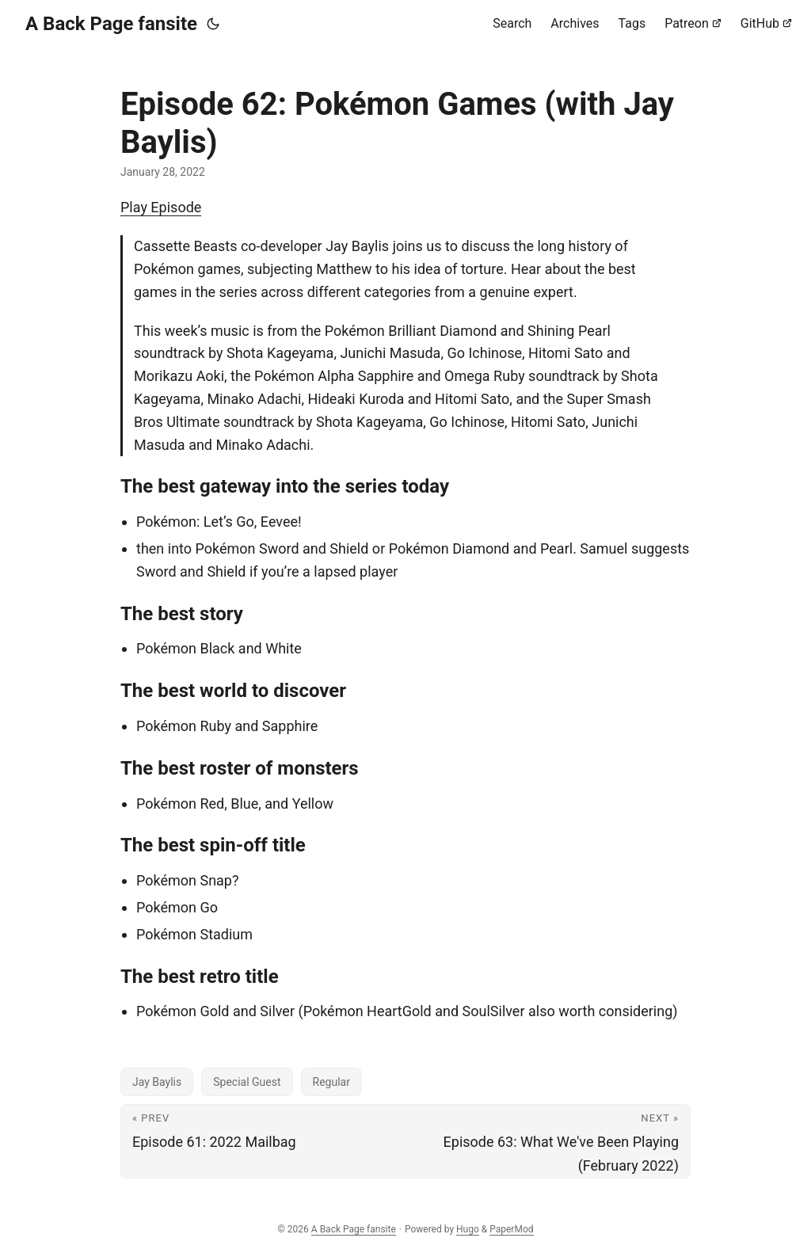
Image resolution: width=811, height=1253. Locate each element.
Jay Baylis (156, 1082)
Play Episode (160, 207)
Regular (331, 1082)
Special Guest (246, 1082)
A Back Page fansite (111, 24)
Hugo (467, 1229)
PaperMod (511, 1229)
